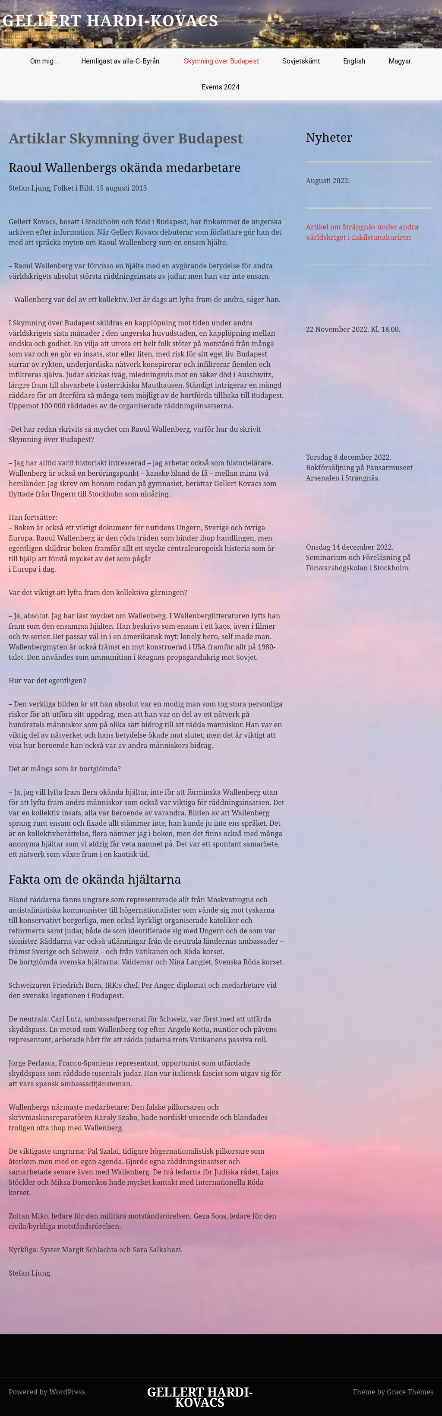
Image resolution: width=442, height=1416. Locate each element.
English (354, 61)
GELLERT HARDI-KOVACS (110, 20)
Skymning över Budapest (221, 61)
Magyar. (400, 61)
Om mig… (44, 61)
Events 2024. (221, 87)
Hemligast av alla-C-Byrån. (121, 61)
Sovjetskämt (301, 61)
